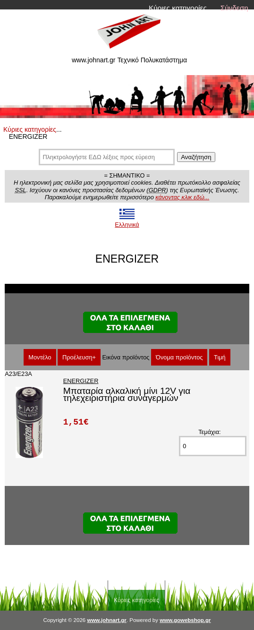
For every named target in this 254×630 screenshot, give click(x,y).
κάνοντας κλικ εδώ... (182, 197)
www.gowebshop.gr (185, 620)
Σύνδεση (234, 8)
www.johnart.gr (106, 620)
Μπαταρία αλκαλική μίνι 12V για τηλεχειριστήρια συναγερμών (127, 394)
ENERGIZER (81, 380)
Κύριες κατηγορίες (178, 8)
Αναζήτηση (196, 157)
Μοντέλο (39, 357)
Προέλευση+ (79, 357)
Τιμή (220, 357)
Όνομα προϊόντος (179, 357)
